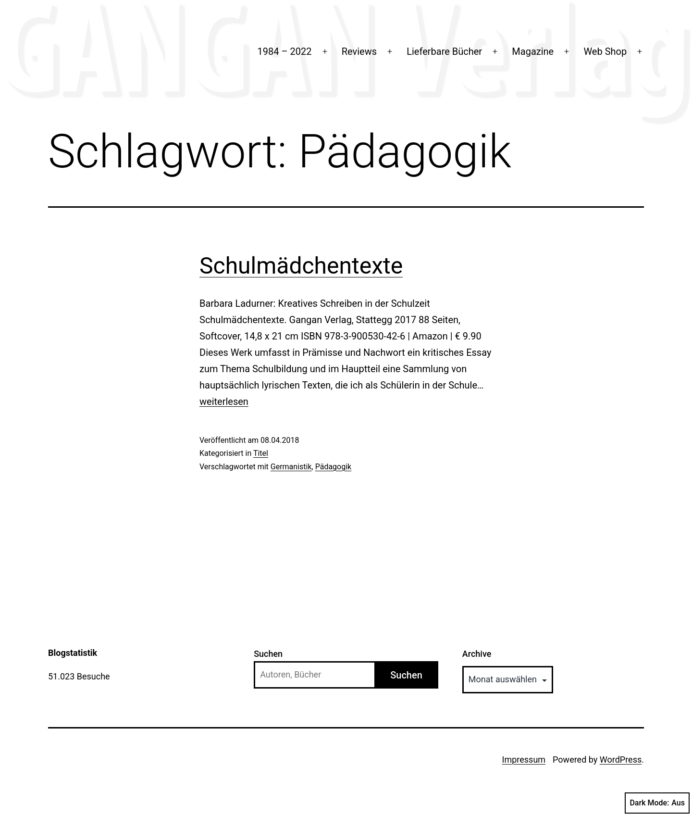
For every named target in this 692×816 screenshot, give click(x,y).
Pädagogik (333, 466)
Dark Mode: (657, 803)
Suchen (268, 654)
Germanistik (291, 466)
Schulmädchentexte (301, 265)
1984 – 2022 (285, 51)
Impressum (524, 759)
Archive (477, 654)
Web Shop (605, 51)
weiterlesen (223, 401)
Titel (260, 453)
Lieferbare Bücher (444, 51)
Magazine (533, 51)
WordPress (621, 759)
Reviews (359, 51)
